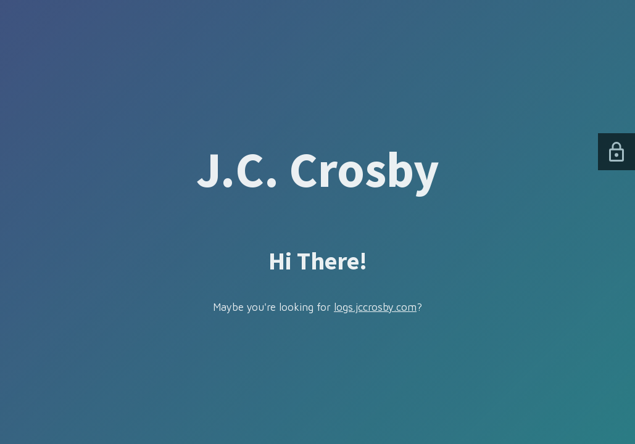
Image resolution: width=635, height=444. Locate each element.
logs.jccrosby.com (375, 307)
